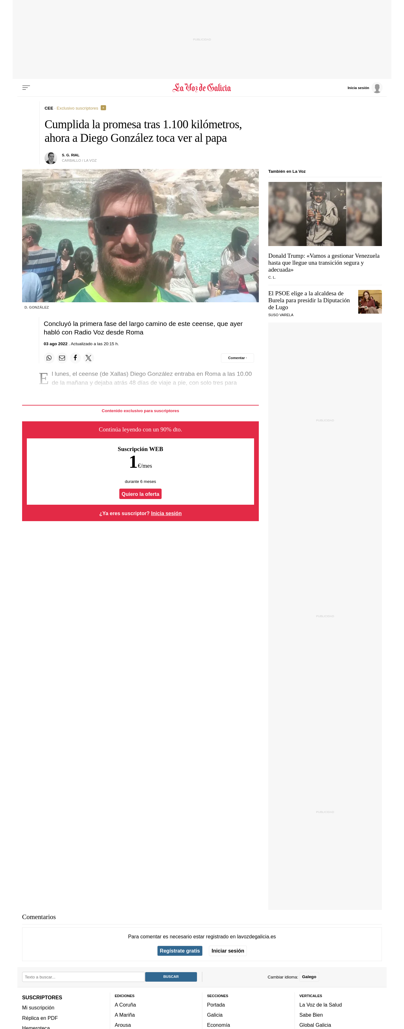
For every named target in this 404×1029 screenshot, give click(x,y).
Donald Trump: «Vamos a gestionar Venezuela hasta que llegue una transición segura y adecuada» (324, 262)
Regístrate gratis (180, 951)
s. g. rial (71, 155)
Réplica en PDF (40, 1017)
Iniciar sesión (228, 951)
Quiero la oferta (140, 494)
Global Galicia (315, 1025)
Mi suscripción (38, 1007)
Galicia (215, 1015)
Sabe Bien (311, 1015)
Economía (218, 1025)
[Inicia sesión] (365, 87)
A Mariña (125, 1015)
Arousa (123, 1025)
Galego (309, 976)
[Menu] (26, 87)
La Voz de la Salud (321, 1004)
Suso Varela (281, 315)
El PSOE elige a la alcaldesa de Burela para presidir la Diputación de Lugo (309, 300)
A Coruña (125, 1004)
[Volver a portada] (202, 87)
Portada (216, 1004)
